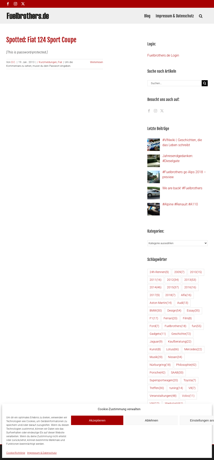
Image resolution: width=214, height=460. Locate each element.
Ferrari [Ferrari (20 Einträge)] (170, 318)
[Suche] (205, 83)
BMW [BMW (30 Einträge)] (156, 311)
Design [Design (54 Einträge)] (174, 311)
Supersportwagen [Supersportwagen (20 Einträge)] (164, 380)
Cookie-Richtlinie (15, 452)
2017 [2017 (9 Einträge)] (155, 295)
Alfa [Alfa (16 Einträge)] (186, 295)
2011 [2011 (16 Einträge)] (156, 280)
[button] (201, 15)
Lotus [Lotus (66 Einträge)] (172, 349)
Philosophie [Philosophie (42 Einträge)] (186, 365)
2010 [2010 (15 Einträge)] (196, 272)
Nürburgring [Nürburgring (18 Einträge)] (160, 365)
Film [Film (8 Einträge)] (187, 318)
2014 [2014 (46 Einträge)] (156, 287)
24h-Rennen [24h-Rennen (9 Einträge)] (159, 272)
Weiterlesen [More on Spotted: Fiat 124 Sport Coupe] (96, 62)
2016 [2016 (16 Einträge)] (190, 287)
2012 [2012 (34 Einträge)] (173, 280)
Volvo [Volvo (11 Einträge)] (188, 396)
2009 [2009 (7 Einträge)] (179, 272)
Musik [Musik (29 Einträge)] (156, 357)
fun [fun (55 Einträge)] (196, 326)
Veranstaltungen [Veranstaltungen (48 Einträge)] (163, 396)
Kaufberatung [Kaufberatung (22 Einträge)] (179, 342)
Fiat (60, 62)
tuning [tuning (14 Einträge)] (176, 388)
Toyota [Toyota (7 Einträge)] (189, 380)
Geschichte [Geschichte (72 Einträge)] (181, 334)
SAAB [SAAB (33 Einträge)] (177, 373)
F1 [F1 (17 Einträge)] (154, 318)
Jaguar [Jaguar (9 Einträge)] (156, 342)
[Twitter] (162, 110)
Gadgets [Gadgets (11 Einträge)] (158, 334)
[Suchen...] (174, 83)
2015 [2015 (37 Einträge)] (173, 287)
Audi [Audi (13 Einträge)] (182, 303)
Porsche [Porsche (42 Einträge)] (158, 373)
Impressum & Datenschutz (42, 452)
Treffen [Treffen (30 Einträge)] (157, 388)
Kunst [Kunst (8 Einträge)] (155, 349)
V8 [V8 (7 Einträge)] (192, 388)
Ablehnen (151, 420)
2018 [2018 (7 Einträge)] (170, 295)
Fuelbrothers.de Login (163, 55)
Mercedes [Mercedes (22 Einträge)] (193, 349)
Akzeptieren (97, 420)
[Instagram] (155, 110)
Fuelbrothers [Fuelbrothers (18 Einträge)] (175, 326)
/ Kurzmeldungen (47, 62)
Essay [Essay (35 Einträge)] (193, 311)
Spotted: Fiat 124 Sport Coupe (41, 40)
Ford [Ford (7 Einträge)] (154, 326)
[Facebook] (149, 110)
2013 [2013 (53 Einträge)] (190, 280)
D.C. (13, 62)
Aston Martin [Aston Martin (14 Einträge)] (161, 303)
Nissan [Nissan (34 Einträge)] (175, 357)
